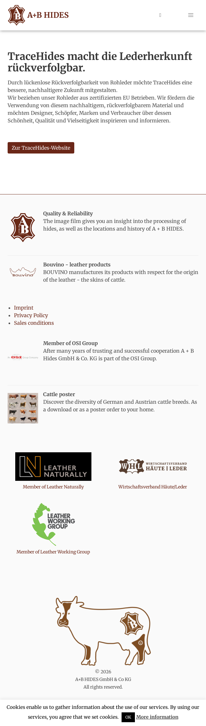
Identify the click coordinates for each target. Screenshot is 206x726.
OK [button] (128, 717)
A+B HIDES (37, 15)
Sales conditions (34, 323)
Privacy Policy (31, 315)
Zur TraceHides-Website (41, 148)
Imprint (23, 307)
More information (157, 717)
